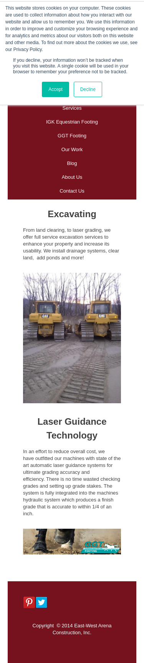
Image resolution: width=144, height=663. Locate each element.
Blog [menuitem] (72, 163)
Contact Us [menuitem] (72, 191)
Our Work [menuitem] (72, 149)
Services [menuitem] (72, 108)
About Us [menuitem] (72, 177)
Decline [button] (88, 89)
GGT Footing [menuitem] (72, 136)
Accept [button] (55, 89)
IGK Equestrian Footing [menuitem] (72, 122)
